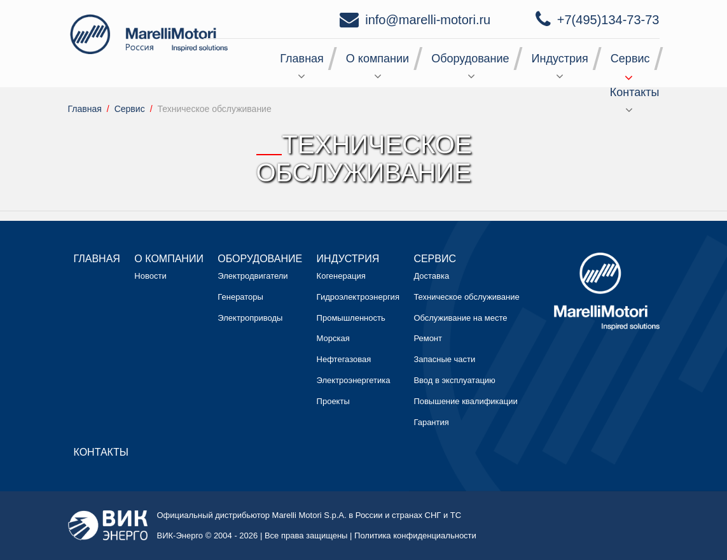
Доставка (431, 276)
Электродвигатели (252, 276)
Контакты (635, 92)
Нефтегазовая (344, 359)
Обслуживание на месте (460, 318)
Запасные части (444, 359)
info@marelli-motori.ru (427, 20)
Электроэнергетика (354, 380)
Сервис (630, 58)
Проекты (333, 401)
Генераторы (240, 297)
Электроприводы (250, 318)
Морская (333, 338)
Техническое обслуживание (466, 297)
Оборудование (470, 58)
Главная (302, 58)
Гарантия (430, 422)
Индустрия (560, 58)
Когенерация (341, 276)
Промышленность (351, 318)
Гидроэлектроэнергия (358, 297)
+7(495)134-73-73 (608, 20)
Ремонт (427, 338)
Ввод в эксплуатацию (454, 380)
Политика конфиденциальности (415, 535)
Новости (150, 276)
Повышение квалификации (465, 401)
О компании (377, 58)
